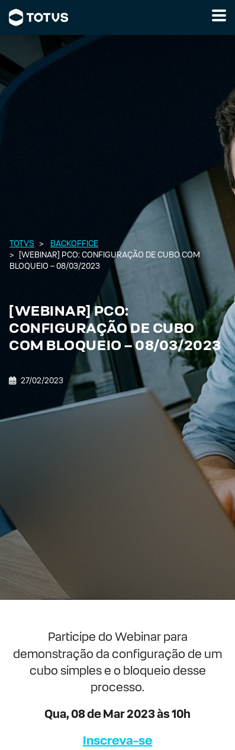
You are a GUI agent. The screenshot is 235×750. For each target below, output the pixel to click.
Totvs (21, 243)
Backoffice (74, 243)
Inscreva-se (118, 740)
